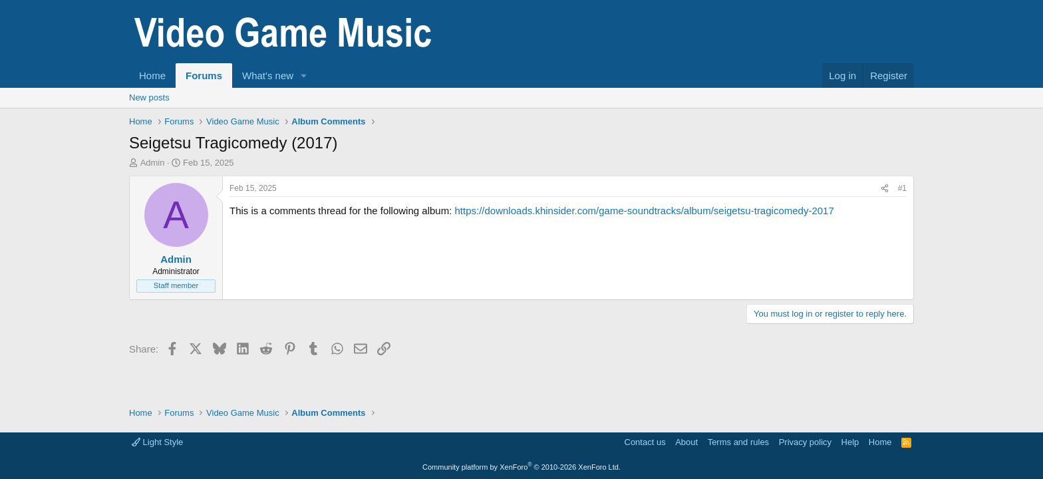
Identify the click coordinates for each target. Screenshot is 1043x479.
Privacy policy (805, 442)
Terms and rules (738, 442)
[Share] (884, 188)
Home (152, 75)
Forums (204, 75)
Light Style (157, 442)
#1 (902, 188)
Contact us (645, 442)
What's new (267, 75)
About (686, 442)
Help (850, 442)
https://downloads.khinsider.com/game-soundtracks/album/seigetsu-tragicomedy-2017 (643, 210)
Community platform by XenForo (521, 467)
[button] (304, 75)
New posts (149, 97)
